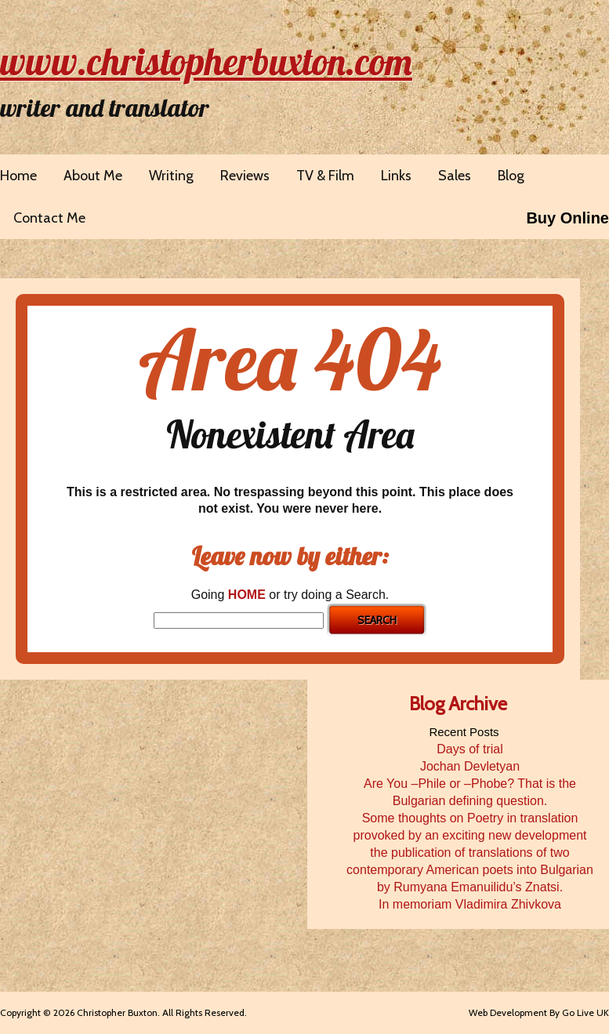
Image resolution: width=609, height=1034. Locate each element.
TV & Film (325, 175)
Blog (511, 175)
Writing (171, 175)
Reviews (245, 175)
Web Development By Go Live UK (539, 1012)
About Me (92, 175)
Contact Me (49, 218)
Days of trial (469, 749)
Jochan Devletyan (470, 766)
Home (18, 175)
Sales (454, 175)
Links (396, 175)
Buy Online (567, 218)
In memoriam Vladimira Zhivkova (470, 904)
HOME (247, 594)
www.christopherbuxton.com (206, 61)
